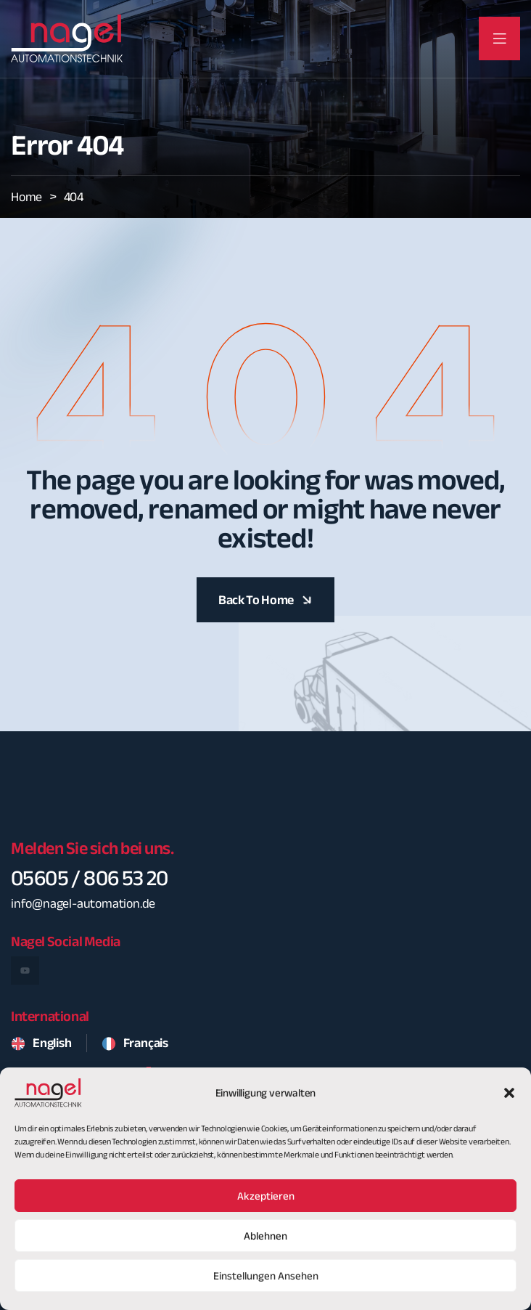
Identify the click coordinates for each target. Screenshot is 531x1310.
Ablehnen (265, 1249)
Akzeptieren (266, 1209)
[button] (509, 1106)
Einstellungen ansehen (265, 1289)
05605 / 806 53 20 (89, 878)
